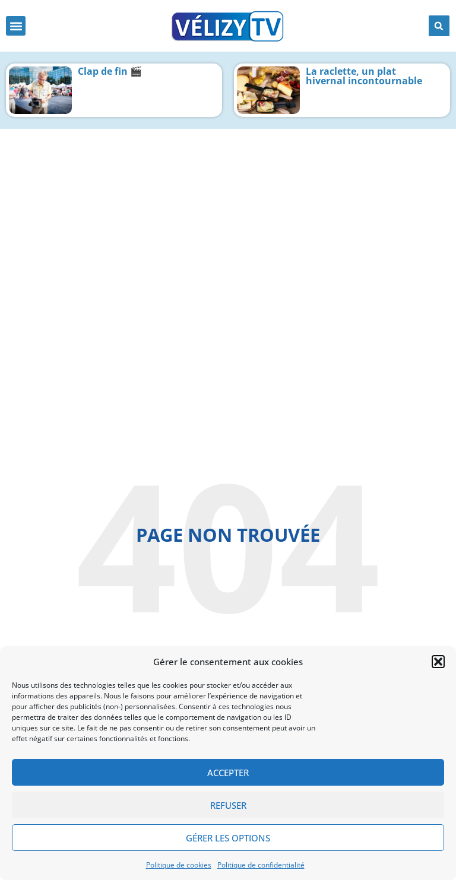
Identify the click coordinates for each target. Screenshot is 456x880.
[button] (438, 662)
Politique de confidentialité (261, 865)
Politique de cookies (178, 865)
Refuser (228, 805)
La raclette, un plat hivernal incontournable (364, 76)
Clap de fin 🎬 (110, 71)
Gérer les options (228, 838)
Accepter (228, 773)
